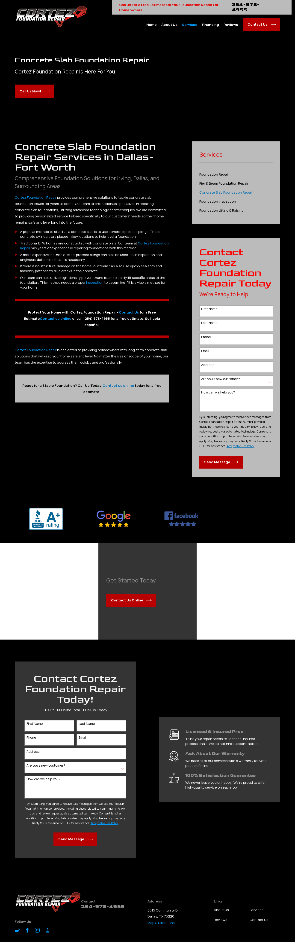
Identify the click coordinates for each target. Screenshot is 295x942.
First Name (209, 309)
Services (256, 909)
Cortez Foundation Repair (35, 197)
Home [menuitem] (151, 24)
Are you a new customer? (220, 379)
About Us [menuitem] (169, 24)
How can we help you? (218, 392)
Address (207, 365)
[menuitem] (236, 174)
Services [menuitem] (189, 24)
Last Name (209, 323)
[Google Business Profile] (17, 930)
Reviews (220, 919)
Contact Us (129, 312)
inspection (94, 282)
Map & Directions (161, 922)
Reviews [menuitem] (231, 24)
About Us (221, 909)
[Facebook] (27, 930)
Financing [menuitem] (210, 24)
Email (205, 351)
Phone (206, 337)
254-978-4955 (246, 7)
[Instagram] (37, 930)
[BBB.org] (47, 930)
